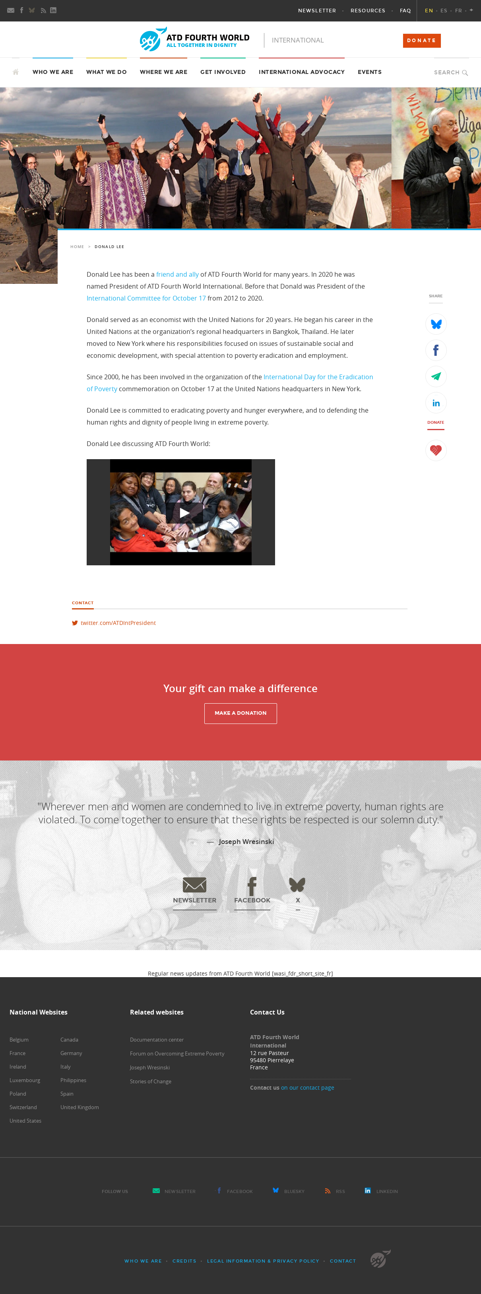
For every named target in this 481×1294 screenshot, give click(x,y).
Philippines (73, 1080)
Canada (69, 1039)
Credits (184, 1261)
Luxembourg (25, 1080)
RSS (340, 1191)
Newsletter (180, 1191)
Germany (71, 1053)
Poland (18, 1093)
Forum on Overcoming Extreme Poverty (177, 1053)
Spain (67, 1093)
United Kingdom (79, 1107)
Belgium (19, 1039)
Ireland (18, 1066)
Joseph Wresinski (150, 1067)
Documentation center (157, 1039)
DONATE (422, 40)
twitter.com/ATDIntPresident (118, 623)
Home (77, 246)
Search (447, 72)
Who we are (143, 1261)
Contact (343, 1261)
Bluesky (294, 1191)
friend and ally (177, 274)
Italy (65, 1066)
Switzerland (23, 1107)
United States (25, 1120)
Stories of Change (150, 1081)
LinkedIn (387, 1191)
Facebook (240, 1191)
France (17, 1053)
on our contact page (307, 1087)
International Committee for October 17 (146, 298)
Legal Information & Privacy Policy (263, 1261)
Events (370, 72)
